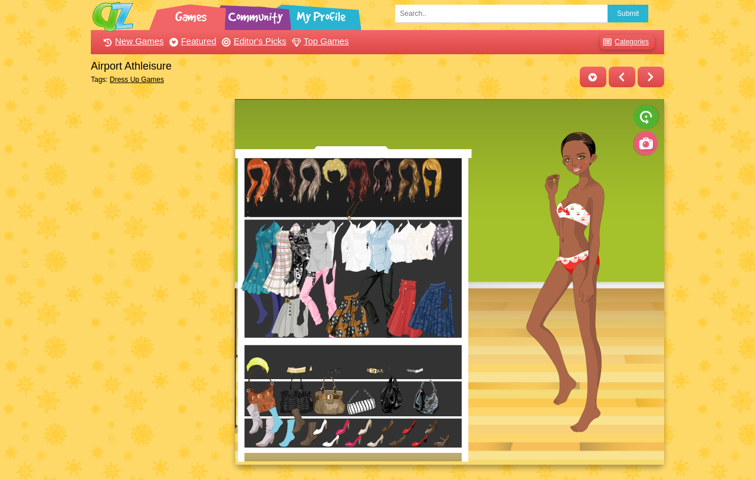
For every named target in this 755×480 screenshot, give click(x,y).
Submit (628, 13)
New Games (132, 41)
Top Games (319, 41)
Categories (624, 42)
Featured (191, 41)
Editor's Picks (253, 41)
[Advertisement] (159, 276)
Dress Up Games (137, 79)
